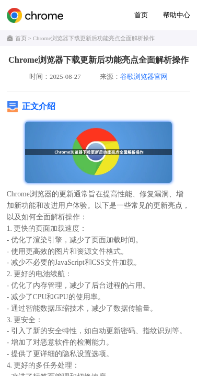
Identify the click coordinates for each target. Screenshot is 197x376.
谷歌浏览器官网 (144, 76)
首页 (141, 15)
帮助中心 (176, 15)
